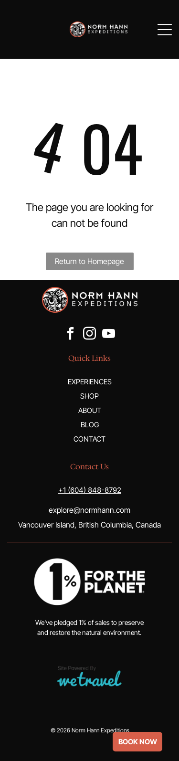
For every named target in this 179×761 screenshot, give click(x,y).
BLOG (90, 424)
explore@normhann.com (89, 510)
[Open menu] (165, 29)
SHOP (89, 396)
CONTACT (89, 439)
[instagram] (89, 335)
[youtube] (108, 335)
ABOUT (89, 410)
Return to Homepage (89, 261)
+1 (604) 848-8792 (89, 490)
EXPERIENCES (90, 381)
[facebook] (70, 335)
